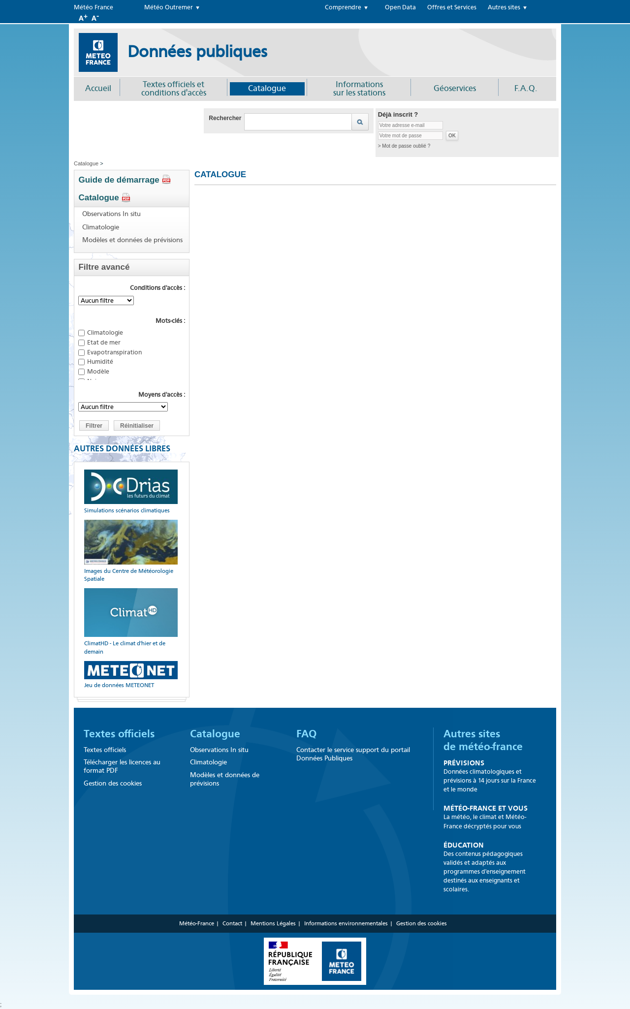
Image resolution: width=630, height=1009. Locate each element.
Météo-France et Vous (485, 808)
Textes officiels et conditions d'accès (173, 88)
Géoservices (455, 88)
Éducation (463, 845)
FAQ (306, 733)
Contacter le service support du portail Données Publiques (353, 754)
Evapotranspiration (114, 352)
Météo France (93, 7)
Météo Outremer (168, 7)
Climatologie (100, 227)
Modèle (98, 371)
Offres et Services (451, 7)
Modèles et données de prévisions (132, 240)
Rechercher (225, 118)
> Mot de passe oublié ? (404, 146)
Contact (232, 923)
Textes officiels (119, 733)
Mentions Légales (273, 923)
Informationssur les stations (359, 88)
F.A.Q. (525, 88)
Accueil (98, 88)
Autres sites (504, 7)
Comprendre (343, 7)
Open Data (400, 7)
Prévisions (463, 762)
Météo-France (196, 923)
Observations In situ (111, 214)
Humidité (100, 361)
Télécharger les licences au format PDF (122, 766)
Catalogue (267, 88)
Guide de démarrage (124, 180)
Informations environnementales (346, 923)
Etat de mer (104, 342)
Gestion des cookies (113, 783)
